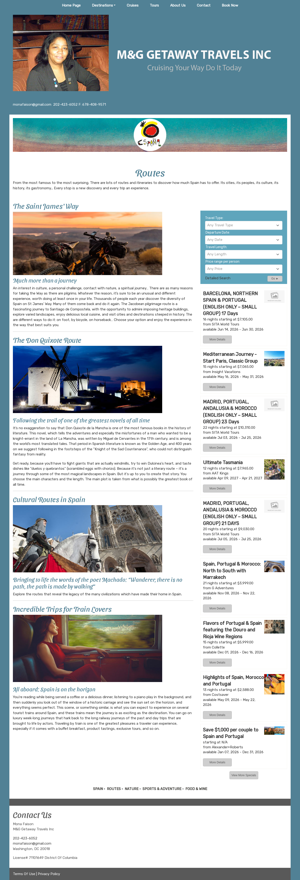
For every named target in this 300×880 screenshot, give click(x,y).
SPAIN (98, 789)
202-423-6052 (25, 838)
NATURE (132, 789)
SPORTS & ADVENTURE (161, 789)
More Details (217, 339)
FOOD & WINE (196, 789)
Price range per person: (223, 262)
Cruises (133, 5)
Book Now (230, 5)
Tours (154, 5)
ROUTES (114, 789)
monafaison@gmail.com (32, 843)
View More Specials (243, 775)
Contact (203, 5)
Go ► (274, 278)
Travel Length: (216, 247)
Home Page (71, 5)
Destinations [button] (102, 5)
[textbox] (243, 225)
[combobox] (243, 225)
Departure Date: (218, 233)
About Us (178, 5)
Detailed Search (217, 278)
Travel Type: (214, 218)
